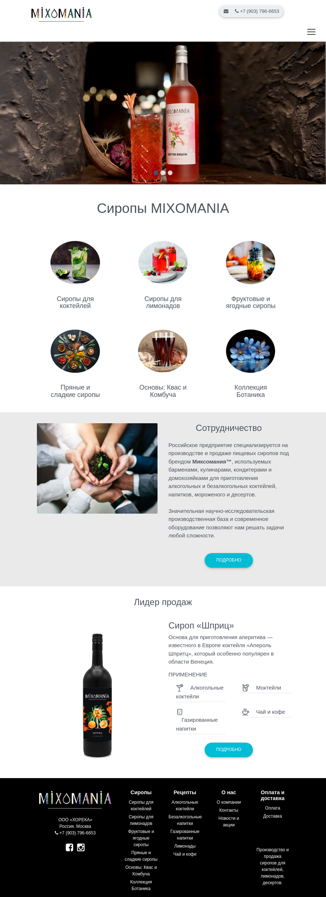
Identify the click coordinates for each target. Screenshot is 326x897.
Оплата (272, 808)
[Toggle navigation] (311, 32)
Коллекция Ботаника (250, 391)
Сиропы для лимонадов (163, 302)
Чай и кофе (184, 854)
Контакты (228, 810)
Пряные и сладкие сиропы (75, 391)
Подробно (229, 560)
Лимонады (185, 846)
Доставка (272, 816)
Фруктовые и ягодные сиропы (251, 302)
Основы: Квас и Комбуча (162, 391)
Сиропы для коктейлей (75, 302)
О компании (229, 802)
